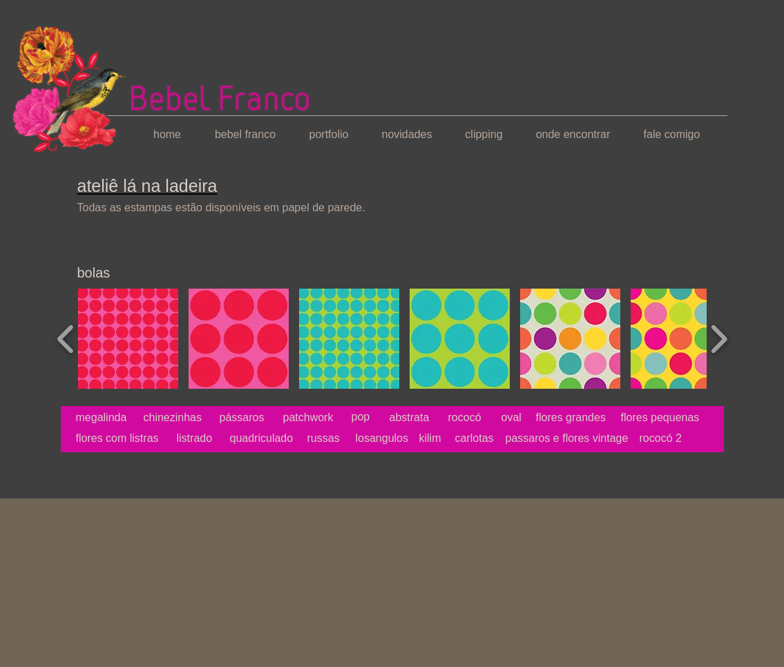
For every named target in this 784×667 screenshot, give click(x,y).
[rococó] (466, 417)
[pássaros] (249, 417)
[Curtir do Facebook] (88, 477)
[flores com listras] (118, 438)
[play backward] (66, 339)
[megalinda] (109, 417)
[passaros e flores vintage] (567, 438)
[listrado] (196, 438)
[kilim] (451, 438)
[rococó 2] (701, 438)
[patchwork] (309, 417)
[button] (128, 339)
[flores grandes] (571, 417)
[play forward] (718, 339)
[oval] (512, 417)
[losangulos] (387, 438)
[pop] (364, 417)
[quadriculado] (262, 438)
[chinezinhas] (174, 417)
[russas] (339, 438)
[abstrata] (410, 417)
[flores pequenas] (660, 417)
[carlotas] (487, 438)
